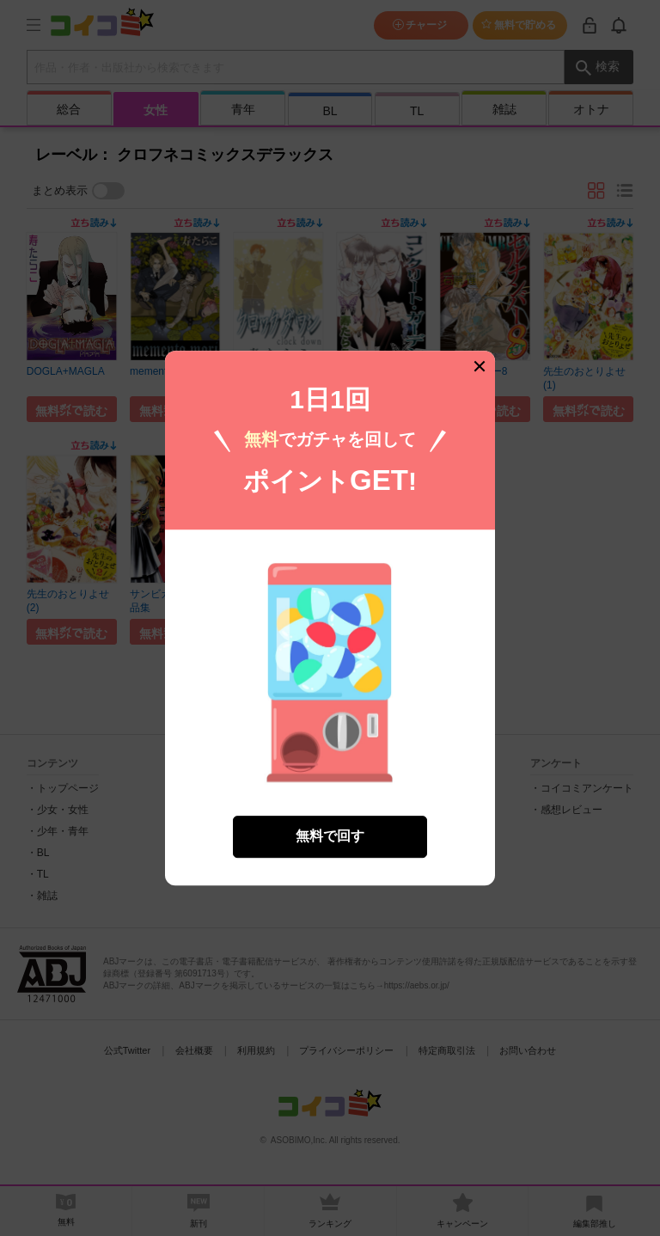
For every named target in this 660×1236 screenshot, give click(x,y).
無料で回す (330, 825)
